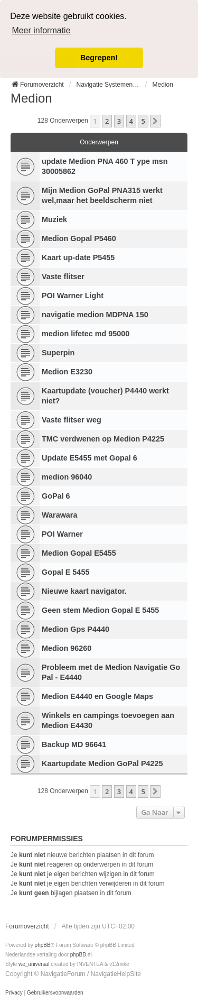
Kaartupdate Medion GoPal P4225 (102, 763)
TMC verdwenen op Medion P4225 (103, 439)
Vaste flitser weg (71, 420)
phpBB (43, 945)
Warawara (59, 515)
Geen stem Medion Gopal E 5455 (100, 610)
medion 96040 (67, 477)
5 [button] (143, 121)
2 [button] (107, 121)
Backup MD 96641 (74, 744)
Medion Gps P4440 (75, 629)
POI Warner (62, 534)
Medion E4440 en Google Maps (97, 696)
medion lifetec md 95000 (85, 333)
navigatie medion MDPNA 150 (95, 314)
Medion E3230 (67, 371)
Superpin (58, 352)
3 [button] (119, 121)
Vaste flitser (63, 276)
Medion (31, 98)
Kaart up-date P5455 (78, 257)
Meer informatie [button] (41, 30)
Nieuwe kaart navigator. (84, 591)
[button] (155, 121)
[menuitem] (14, 993)
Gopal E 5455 (65, 572)
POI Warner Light (72, 295)
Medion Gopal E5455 (79, 553)
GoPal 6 (56, 496)
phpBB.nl (81, 955)
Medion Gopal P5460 (79, 238)
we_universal (33, 964)
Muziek (54, 219)
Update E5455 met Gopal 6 (89, 458)
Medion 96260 (66, 648)
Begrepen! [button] (99, 57)
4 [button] (131, 121)
